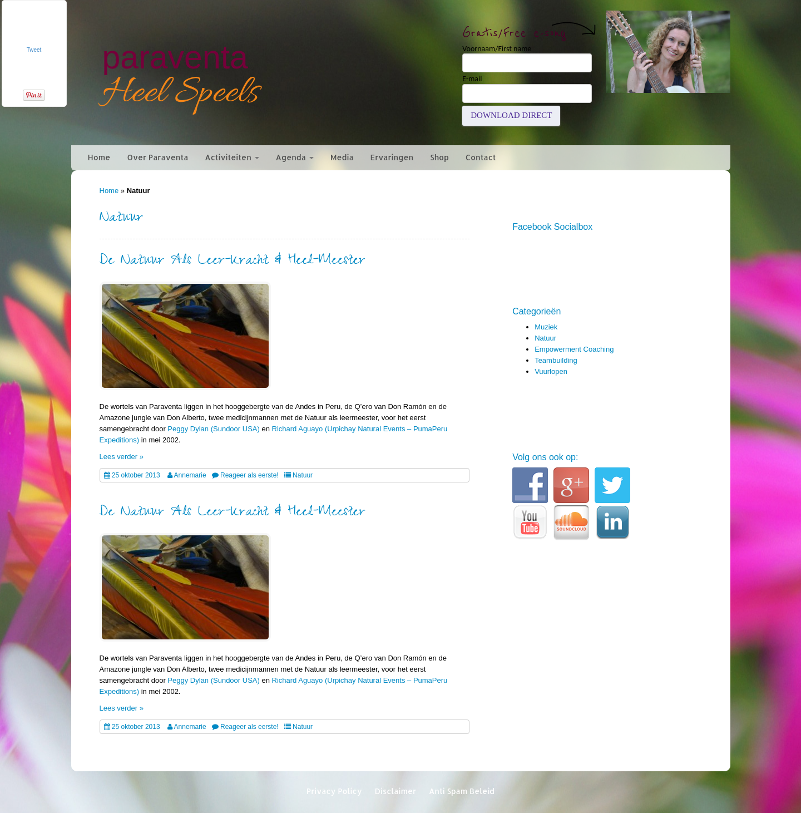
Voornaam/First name (496, 49)
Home (99, 157)
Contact (481, 157)
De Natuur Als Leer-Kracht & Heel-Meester (232, 261)
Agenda (295, 157)
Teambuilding (556, 360)
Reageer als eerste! (249, 475)
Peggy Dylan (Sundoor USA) (213, 429)
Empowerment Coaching (574, 349)
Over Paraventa (157, 157)
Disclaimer (395, 791)
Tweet (34, 50)
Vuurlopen (551, 371)
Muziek (546, 327)
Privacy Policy (334, 791)
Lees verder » (122, 456)
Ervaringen (392, 157)
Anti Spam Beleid (462, 791)
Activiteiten (232, 157)
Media (342, 157)
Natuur (303, 475)
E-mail (472, 79)
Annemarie (190, 475)
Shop (439, 157)
